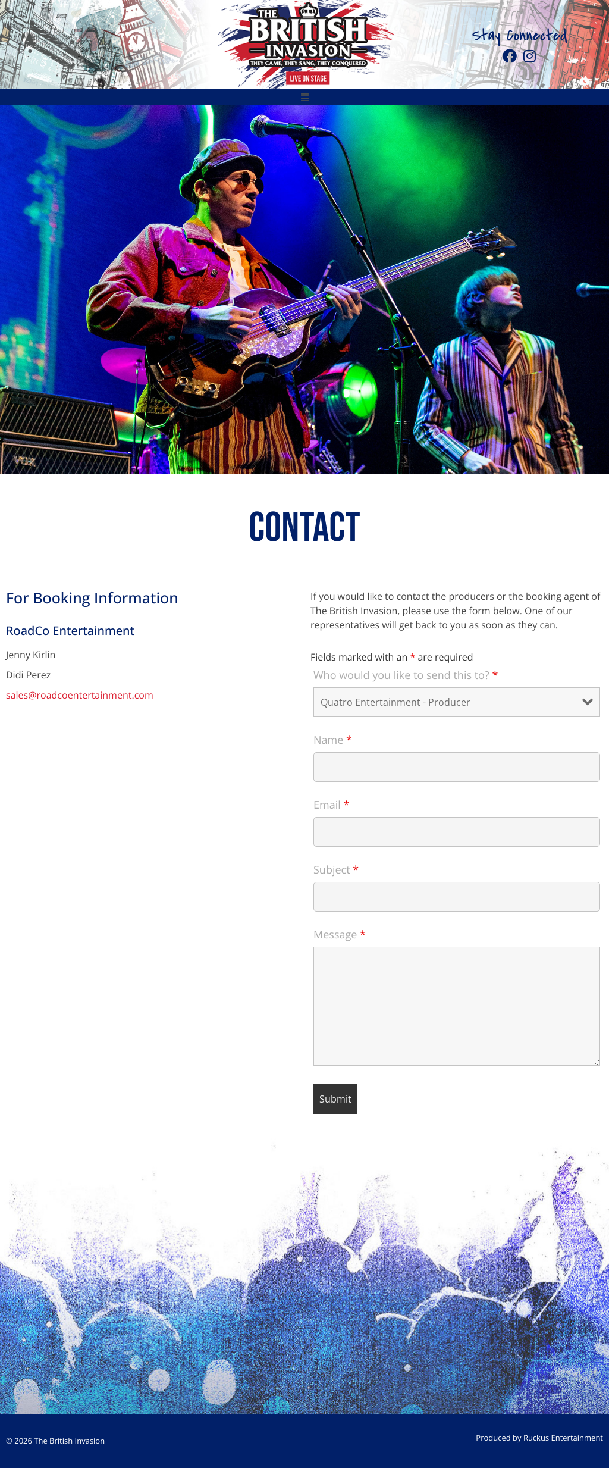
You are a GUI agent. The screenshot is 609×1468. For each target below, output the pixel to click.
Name (332, 740)
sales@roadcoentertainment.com (79, 695)
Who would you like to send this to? (405, 675)
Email (331, 805)
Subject (336, 870)
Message (339, 935)
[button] (304, 97)
